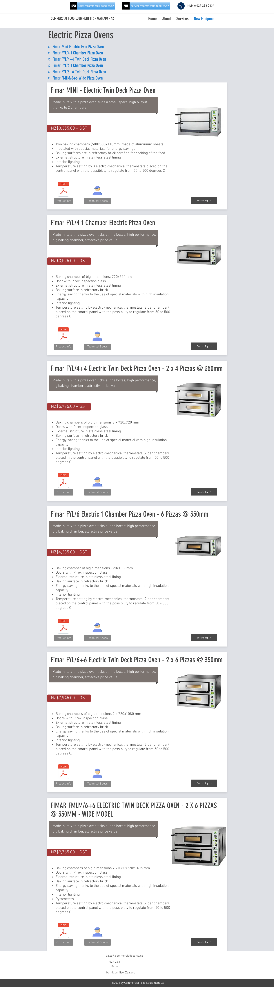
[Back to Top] (204, 200)
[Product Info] (63, 201)
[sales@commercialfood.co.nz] (96, 6)
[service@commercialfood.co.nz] (150, 6)
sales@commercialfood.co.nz (124, 956)
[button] (69, 128)
